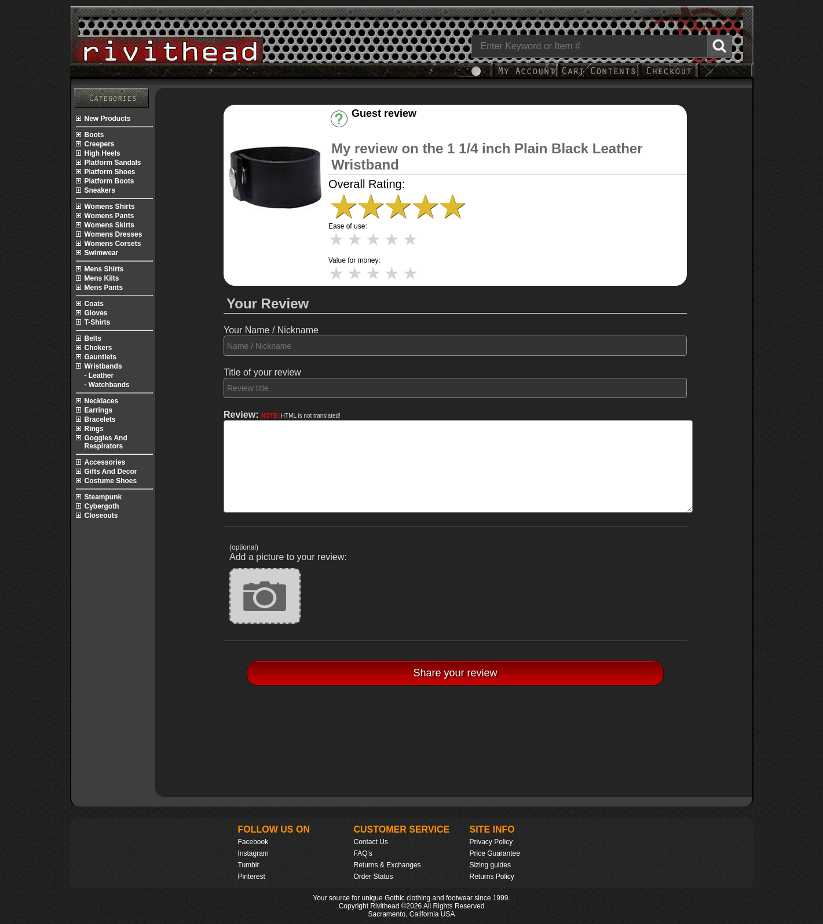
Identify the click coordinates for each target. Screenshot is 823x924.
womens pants (109, 216)
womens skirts (109, 225)
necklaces (102, 401)
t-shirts (98, 322)
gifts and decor (111, 471)
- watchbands (107, 385)
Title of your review (262, 372)
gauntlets (100, 357)
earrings (99, 410)
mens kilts (102, 278)
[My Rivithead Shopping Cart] (598, 76)
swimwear (102, 253)
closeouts (101, 515)
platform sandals (113, 163)
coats (94, 304)
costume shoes (111, 481)
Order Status (373, 877)
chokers (98, 348)
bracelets (100, 419)
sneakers (100, 190)
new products (108, 119)
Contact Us (371, 842)
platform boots (109, 181)
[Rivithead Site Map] (111, 98)
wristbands (103, 366)
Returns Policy (492, 877)
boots (94, 135)
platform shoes (110, 172)
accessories (105, 462)
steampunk (103, 497)
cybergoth (102, 506)
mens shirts (104, 269)
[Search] (601, 46)
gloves (96, 313)
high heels (102, 153)
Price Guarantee (495, 853)
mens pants (104, 288)
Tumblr (248, 865)
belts (93, 338)
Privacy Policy (491, 842)
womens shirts (110, 207)
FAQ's (363, 853)
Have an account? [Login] (394, 124)
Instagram (253, 853)
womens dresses (113, 234)
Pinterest (251, 877)
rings (94, 429)
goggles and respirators (106, 442)
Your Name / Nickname (271, 330)
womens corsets (113, 244)
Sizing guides (490, 865)
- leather (99, 375)
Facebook (253, 842)
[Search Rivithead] (719, 46)
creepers (100, 144)
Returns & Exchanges (387, 865)
